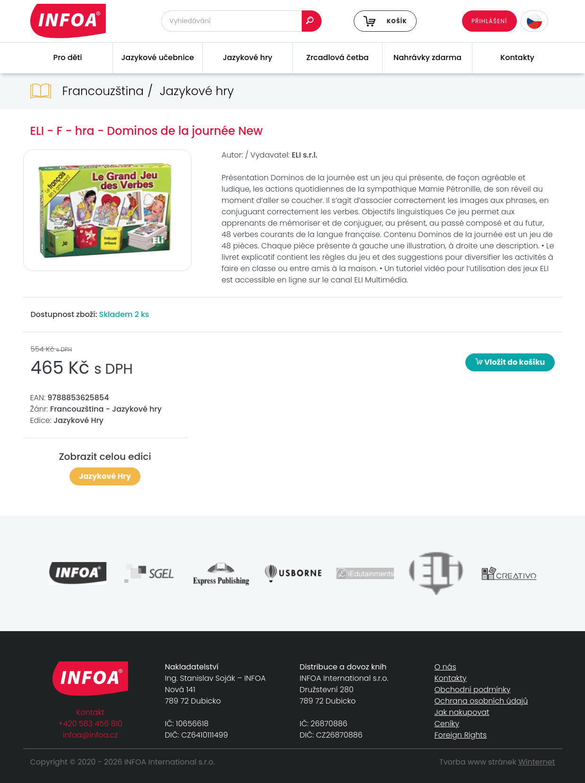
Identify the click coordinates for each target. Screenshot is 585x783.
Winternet (536, 762)
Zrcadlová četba (337, 57)
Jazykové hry (247, 57)
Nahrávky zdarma (427, 57)
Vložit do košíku (510, 362)
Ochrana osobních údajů (481, 700)
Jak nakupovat (462, 712)
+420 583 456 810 (90, 723)
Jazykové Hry (105, 476)
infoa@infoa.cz (90, 735)
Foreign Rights (461, 735)
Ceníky (447, 723)
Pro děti (67, 57)
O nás (445, 666)
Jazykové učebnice (157, 57)
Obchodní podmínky (473, 689)
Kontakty (517, 57)
